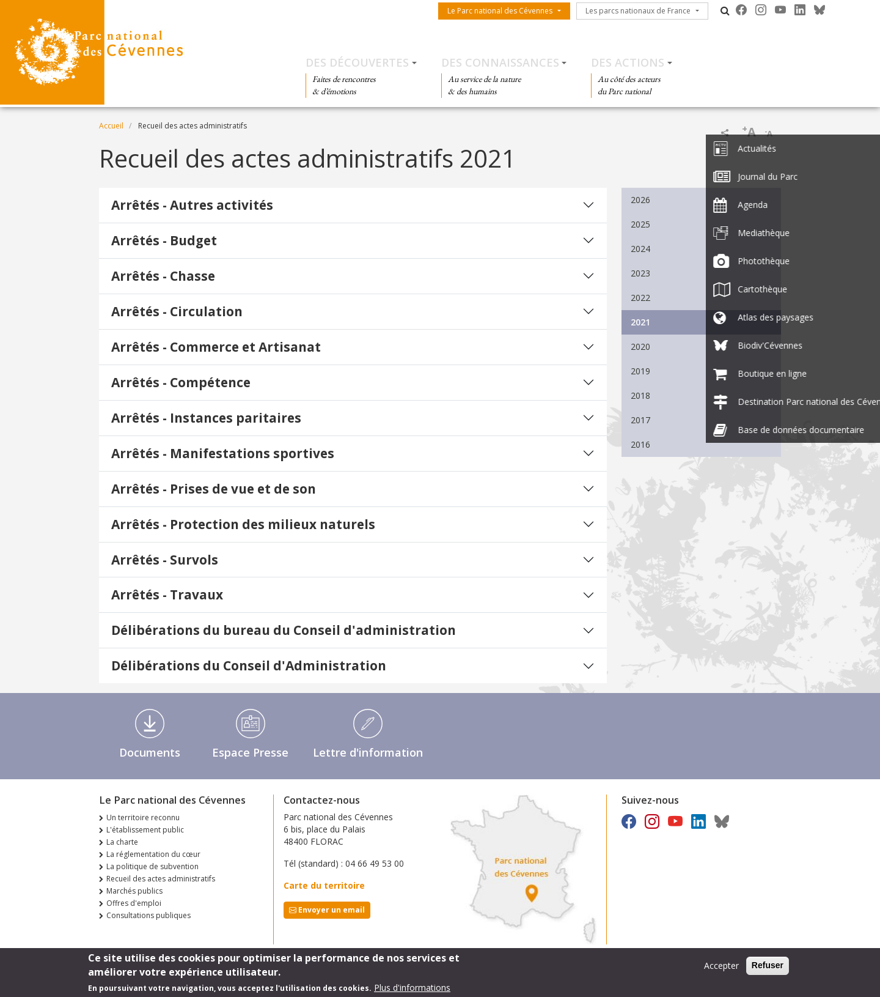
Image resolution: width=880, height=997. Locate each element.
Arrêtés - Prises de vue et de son (213, 488)
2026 (640, 200)
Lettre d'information (368, 752)
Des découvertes (357, 62)
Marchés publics (134, 891)
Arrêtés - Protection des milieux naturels (243, 524)
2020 (640, 346)
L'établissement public (145, 830)
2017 (640, 420)
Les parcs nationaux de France (638, 11)
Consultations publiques (148, 915)
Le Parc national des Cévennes (499, 11)
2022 (640, 297)
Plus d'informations (412, 990)
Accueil (111, 125)
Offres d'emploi (133, 903)
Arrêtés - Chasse (163, 275)
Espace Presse (250, 752)
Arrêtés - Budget (164, 240)
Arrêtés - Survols (164, 559)
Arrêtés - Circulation (177, 311)
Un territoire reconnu (143, 817)
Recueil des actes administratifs (160, 878)
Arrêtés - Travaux (167, 594)
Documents (149, 752)
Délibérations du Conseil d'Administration (248, 665)
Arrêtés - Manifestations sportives (222, 453)
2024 (640, 248)
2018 (640, 395)
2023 (640, 273)
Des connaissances (500, 62)
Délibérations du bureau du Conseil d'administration (283, 630)
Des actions (627, 62)
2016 (640, 444)
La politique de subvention (152, 866)
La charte (122, 842)
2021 (640, 322)
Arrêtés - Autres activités (192, 204)
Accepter (721, 968)
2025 (640, 224)
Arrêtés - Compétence (181, 382)
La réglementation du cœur (153, 854)
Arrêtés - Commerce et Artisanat (216, 346)
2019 (640, 371)
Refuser (767, 968)
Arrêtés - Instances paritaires (206, 417)
